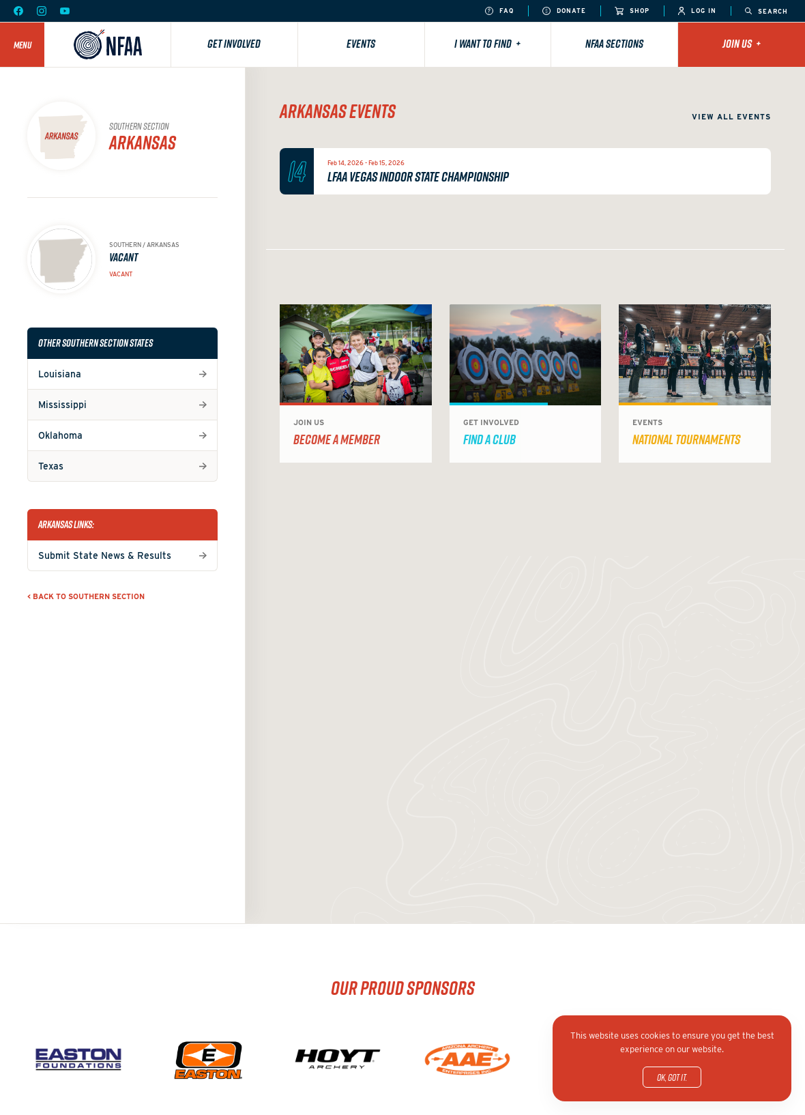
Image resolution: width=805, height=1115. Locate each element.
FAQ (499, 11)
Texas (50, 466)
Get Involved (234, 43)
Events (361, 43)
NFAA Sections (614, 43)
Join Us (741, 43)
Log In (697, 11)
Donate (564, 11)
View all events (731, 116)
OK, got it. (672, 1077)
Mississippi (62, 404)
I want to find (487, 43)
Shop (632, 11)
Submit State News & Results (104, 555)
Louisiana (59, 373)
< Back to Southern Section (86, 596)
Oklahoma (60, 435)
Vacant (120, 274)
